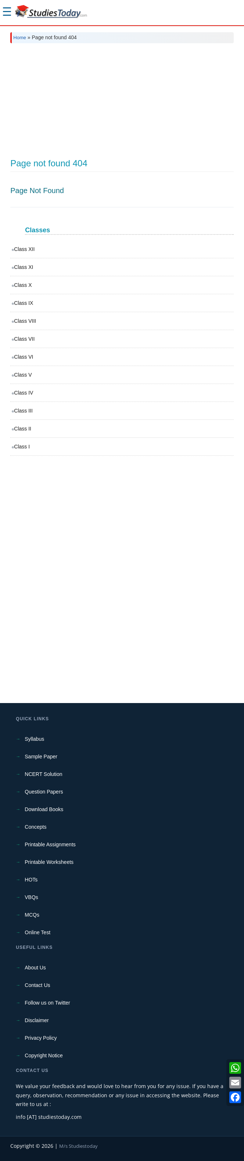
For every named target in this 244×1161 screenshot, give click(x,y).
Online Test (37, 932)
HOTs (31, 880)
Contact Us (37, 985)
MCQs (32, 915)
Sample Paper (41, 756)
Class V (23, 375)
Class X (23, 285)
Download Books (44, 809)
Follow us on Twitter (47, 1003)
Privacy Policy (41, 1038)
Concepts (35, 827)
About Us (35, 967)
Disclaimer (37, 1020)
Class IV (23, 393)
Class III (23, 411)
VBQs (31, 897)
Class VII (24, 339)
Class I (22, 447)
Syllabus (34, 739)
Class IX (23, 303)
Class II (22, 429)
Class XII (24, 249)
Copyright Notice (44, 1055)
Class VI (23, 357)
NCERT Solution (43, 774)
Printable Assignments (50, 844)
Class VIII (25, 321)
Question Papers (44, 792)
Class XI (23, 267)
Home (19, 37)
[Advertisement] (121, 103)
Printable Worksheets (49, 862)
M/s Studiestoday (78, 1146)
